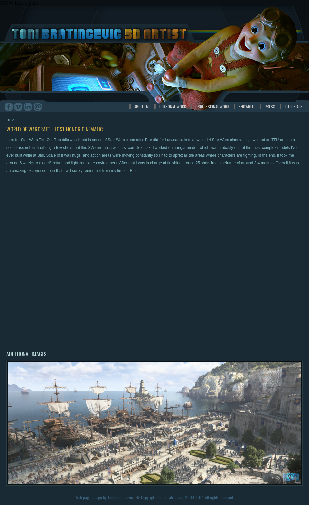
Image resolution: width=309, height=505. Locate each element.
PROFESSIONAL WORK (212, 106)
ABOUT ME (142, 106)
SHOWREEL (247, 106)
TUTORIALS (294, 106)
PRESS (270, 106)
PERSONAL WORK (172, 106)
